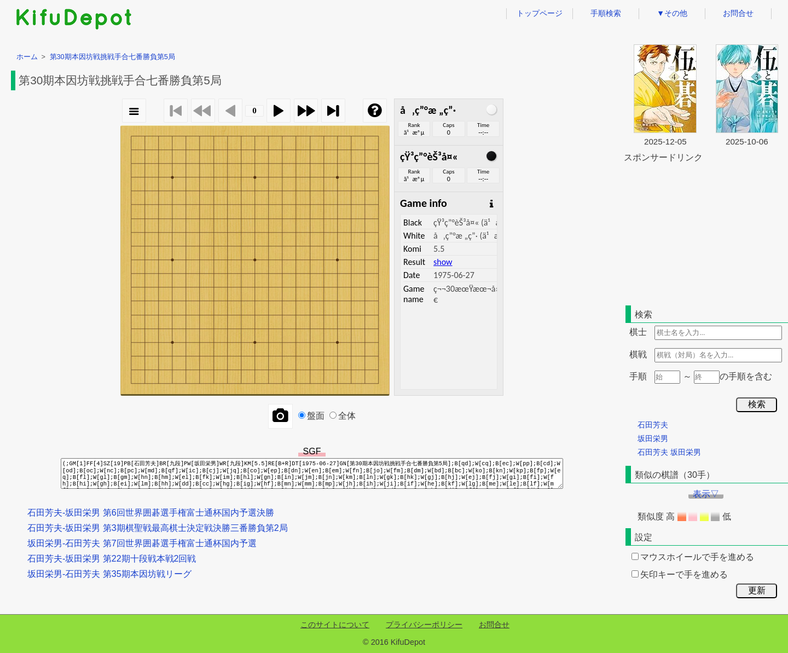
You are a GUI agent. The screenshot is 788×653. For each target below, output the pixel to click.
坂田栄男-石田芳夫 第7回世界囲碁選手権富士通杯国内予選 (142, 543)
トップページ (540, 13)
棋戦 (638, 354)
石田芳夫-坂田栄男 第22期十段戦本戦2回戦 (111, 558)
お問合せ (738, 13)
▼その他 (672, 13)
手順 (638, 376)
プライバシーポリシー (424, 624)
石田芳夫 (653, 424)
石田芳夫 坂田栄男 (669, 452)
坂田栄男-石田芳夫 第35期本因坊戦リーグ (109, 574)
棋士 (638, 332)
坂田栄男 (653, 438)
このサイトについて (334, 624)
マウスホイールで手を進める (692, 557)
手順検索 (605, 13)
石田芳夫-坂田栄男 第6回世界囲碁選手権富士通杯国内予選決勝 (150, 512)
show (442, 262)
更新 (757, 590)
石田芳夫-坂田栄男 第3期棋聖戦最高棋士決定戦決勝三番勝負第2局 (157, 528)
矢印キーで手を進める (679, 574)
